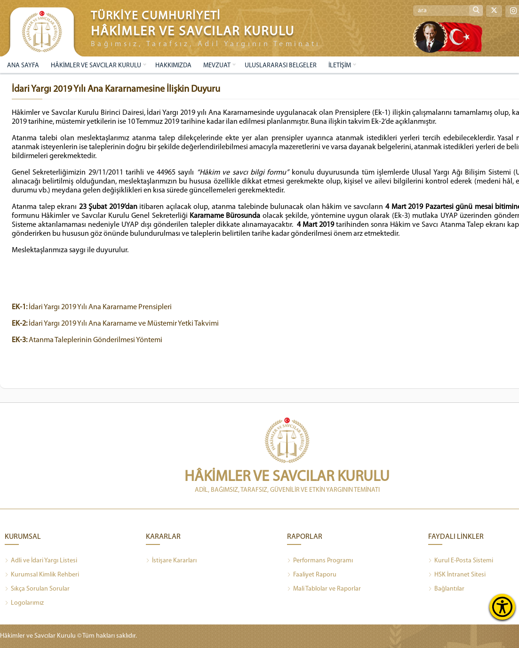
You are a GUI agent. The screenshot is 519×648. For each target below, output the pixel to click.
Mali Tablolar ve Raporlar (324, 589)
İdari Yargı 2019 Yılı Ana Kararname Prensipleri (92, 307)
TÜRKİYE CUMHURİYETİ (156, 16)
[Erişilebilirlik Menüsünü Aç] (502, 607)
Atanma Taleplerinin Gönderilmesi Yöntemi (87, 340)
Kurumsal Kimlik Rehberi (42, 575)
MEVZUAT (217, 65)
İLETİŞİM (339, 65)
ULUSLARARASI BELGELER (281, 65)
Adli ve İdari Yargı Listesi (41, 561)
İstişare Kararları (171, 561)
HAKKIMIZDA (173, 65)
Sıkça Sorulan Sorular (37, 589)
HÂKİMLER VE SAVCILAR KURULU (96, 65)
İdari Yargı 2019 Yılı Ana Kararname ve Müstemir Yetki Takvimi (115, 324)
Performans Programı (320, 561)
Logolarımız (24, 603)
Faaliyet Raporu (311, 575)
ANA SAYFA (23, 65)
